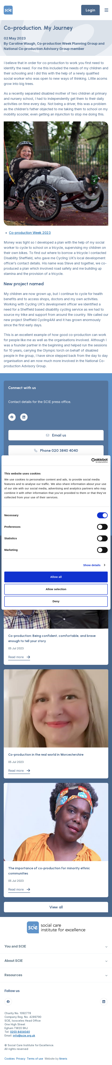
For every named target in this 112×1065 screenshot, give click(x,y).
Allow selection (56, 589)
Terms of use (35, 1058)
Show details (92, 565)
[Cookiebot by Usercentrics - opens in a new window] (91, 460)
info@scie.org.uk (24, 1035)
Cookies (9, 1058)
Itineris (63, 1058)
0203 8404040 (20, 1031)
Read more (19, 657)
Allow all (56, 576)
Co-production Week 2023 (30, 233)
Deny (55, 601)
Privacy (20, 1058)
